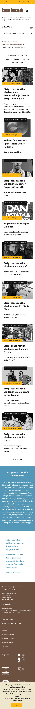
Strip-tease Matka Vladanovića (12, 45)
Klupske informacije (8, 634)
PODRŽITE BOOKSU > (13, 573)
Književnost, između (8, 42)
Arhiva (17, 18)
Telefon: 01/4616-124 (8, 589)
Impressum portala (8, 638)
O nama (4, 630)
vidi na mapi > (6, 604)
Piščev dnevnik (6, 47)
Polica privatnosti (7, 642)
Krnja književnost (20, 47)
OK (17, 705)
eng (19, 623)
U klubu (10, 18)
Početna (4, 18)
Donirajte (5, 647)
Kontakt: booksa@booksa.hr (11, 587)
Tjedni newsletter (7, 620)
